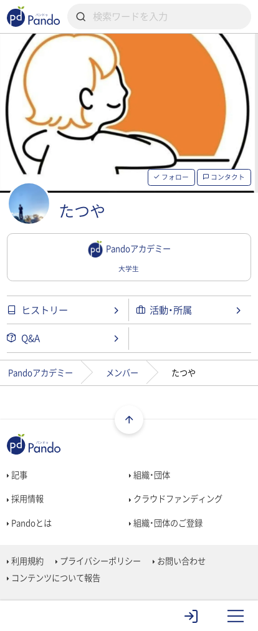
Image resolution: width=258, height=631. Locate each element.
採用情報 (25, 498)
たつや (82, 210)
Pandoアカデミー (40, 372)
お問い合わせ (179, 561)
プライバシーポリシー (98, 561)
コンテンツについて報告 (53, 578)
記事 (17, 475)
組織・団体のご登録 (166, 523)
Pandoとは (29, 523)
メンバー (122, 372)
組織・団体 (149, 475)
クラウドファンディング (175, 498)
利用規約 (25, 561)
